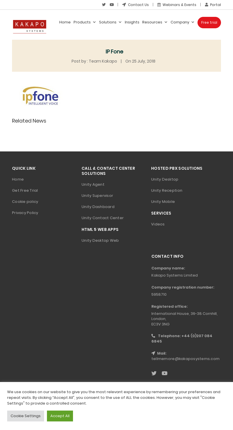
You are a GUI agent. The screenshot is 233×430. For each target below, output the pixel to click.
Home (65, 22)
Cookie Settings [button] (26, 416)
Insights (132, 22)
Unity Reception (166, 190)
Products (85, 22)
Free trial (209, 22)
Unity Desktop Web (100, 240)
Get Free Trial (25, 190)
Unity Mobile (163, 201)
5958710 (159, 294)
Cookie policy (25, 201)
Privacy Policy (25, 212)
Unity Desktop (164, 179)
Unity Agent (93, 184)
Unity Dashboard (98, 206)
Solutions (110, 22)
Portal (213, 4)
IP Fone (114, 51)
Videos (158, 224)
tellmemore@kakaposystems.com (185, 358)
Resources (155, 22)
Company (183, 22)
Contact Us (135, 4)
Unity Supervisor (97, 195)
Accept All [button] (60, 416)
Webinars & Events (176, 4)
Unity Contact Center (103, 218)
